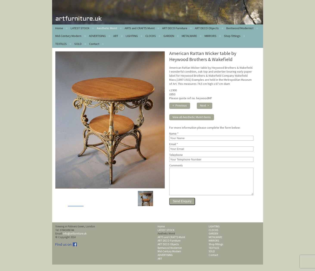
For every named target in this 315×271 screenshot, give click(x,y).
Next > (204, 105)
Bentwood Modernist (239, 28)
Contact (94, 44)
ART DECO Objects (207, 28)
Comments (176, 165)
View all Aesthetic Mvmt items (191, 117)
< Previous (179, 105)
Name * (173, 133)
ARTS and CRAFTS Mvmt (140, 28)
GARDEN (168, 36)
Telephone (176, 155)
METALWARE (189, 36)
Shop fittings (232, 36)
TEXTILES (61, 44)
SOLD (78, 44)
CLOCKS (150, 36)
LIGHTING (132, 36)
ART (115, 36)
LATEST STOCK (80, 28)
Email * (173, 144)
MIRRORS (210, 36)
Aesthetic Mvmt (107, 28)
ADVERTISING (97, 36)
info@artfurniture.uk (75, 240)
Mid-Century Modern (68, 36)
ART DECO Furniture (174, 28)
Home (59, 28)
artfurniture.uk (78, 19)
